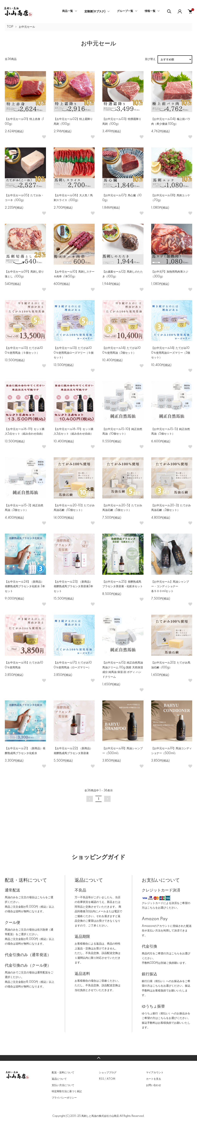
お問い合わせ (153, 1085)
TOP (10, 26)
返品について (59, 1079)
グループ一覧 (125, 11)
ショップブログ (107, 1072)
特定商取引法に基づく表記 (67, 1091)
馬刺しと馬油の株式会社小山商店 (100, 1116)
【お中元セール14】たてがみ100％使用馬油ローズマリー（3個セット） (170, 353)
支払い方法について (63, 1085)
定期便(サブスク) (94, 11)
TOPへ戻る (98, 1058)
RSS (101, 1079)
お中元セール (27, 26)
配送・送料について (63, 1072)
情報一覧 (150, 11)
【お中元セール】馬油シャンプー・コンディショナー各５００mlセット (170, 586)
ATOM (111, 1079)
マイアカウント (155, 1072)
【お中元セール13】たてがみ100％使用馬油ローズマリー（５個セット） (73, 353)
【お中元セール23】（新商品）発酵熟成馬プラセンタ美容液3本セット (73, 586)
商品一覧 (67, 11)
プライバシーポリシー (64, 1097)
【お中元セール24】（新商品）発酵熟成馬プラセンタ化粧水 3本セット (25, 586)
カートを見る (153, 1079)
